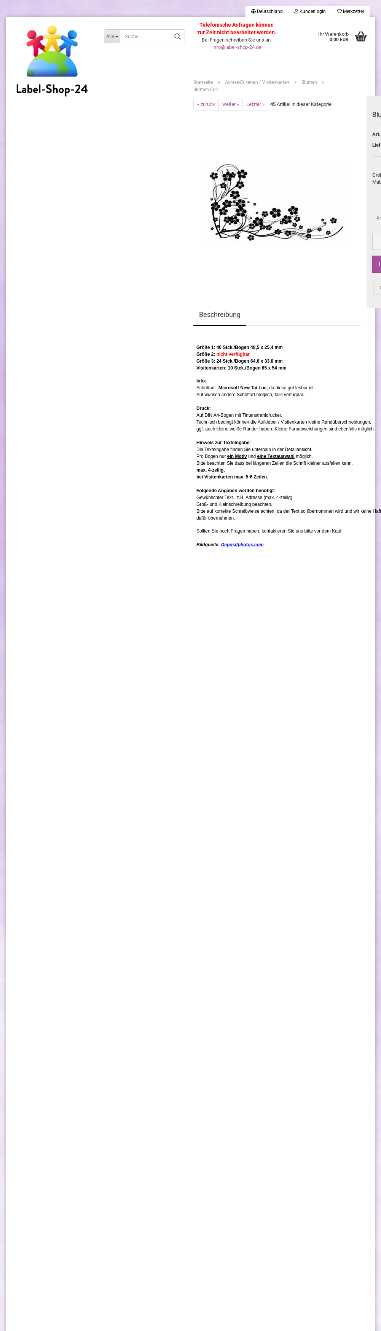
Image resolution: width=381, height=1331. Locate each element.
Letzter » (255, 104)
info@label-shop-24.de (236, 47)
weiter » (230, 104)
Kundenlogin (310, 11)
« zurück (206, 104)
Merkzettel (350, 11)
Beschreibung (220, 314)
